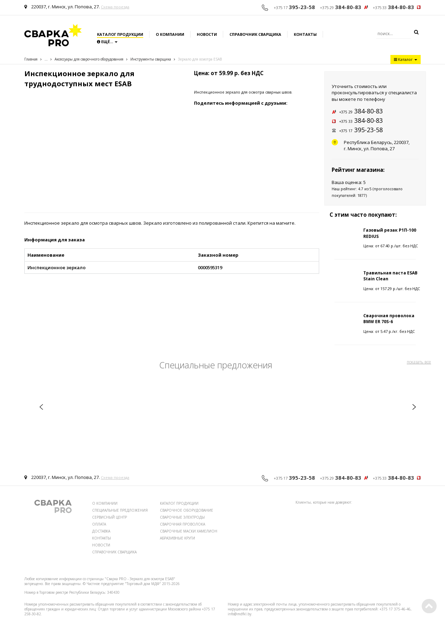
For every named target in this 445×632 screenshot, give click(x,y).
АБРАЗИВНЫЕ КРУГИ (177, 538)
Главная (31, 59)
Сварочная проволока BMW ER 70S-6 (388, 319)
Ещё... (107, 41)
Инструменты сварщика (150, 59)
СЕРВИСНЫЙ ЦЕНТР (109, 517)
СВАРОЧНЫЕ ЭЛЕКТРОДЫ (182, 517)
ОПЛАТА (99, 524)
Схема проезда (115, 6)
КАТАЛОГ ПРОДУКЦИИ (179, 503)
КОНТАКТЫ (101, 538)
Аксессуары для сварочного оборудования (89, 59)
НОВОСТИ (101, 545)
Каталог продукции (120, 34)
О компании (170, 34)
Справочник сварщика (255, 34)
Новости (207, 34)
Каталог (405, 59)
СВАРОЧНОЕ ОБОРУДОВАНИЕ (186, 510)
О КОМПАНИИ (105, 503)
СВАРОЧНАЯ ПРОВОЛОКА (182, 524)
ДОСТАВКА (101, 531)
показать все (419, 362)
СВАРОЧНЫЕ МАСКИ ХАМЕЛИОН (188, 531)
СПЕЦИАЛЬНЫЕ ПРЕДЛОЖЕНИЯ (120, 510)
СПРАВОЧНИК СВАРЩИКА (114, 552)
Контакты (305, 34)
